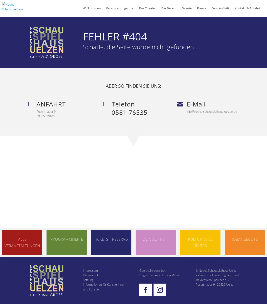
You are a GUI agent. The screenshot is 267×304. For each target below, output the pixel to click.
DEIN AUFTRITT (156, 239)
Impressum (90, 271)
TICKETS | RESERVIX (111, 239)
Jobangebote (245, 239)
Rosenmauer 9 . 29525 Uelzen (215, 284)
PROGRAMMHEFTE (66, 239)
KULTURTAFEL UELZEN (200, 242)
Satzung (88, 280)
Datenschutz (91, 275)
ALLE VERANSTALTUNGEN (22, 242)
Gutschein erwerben (152, 271)
